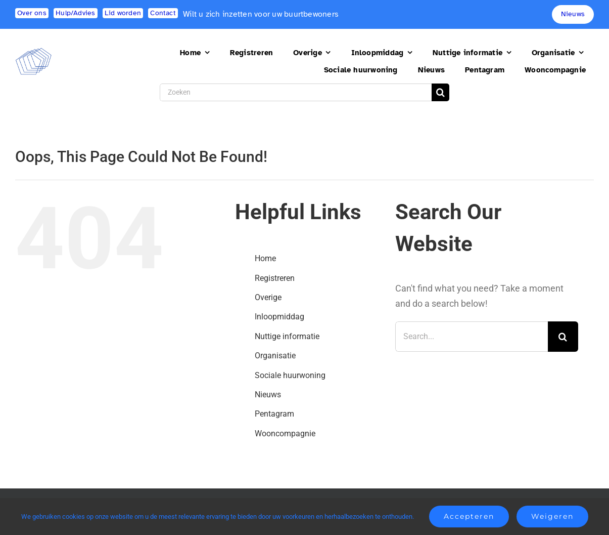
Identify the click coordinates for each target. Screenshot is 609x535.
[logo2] (33, 52)
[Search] (440, 92)
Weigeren (552, 516)
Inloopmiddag (279, 316)
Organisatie (275, 355)
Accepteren (469, 516)
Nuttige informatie (287, 336)
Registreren (275, 278)
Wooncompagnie (285, 433)
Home (265, 258)
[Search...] (471, 336)
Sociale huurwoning (290, 375)
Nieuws (268, 394)
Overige (268, 297)
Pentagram (274, 414)
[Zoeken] (296, 92)
